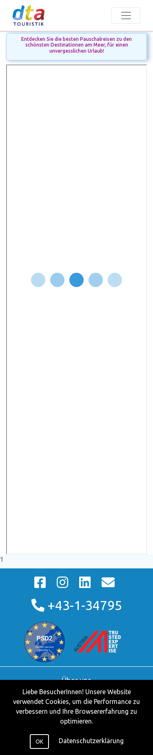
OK (39, 741)
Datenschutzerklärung (91, 740)
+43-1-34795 (76, 605)
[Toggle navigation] (125, 15)
